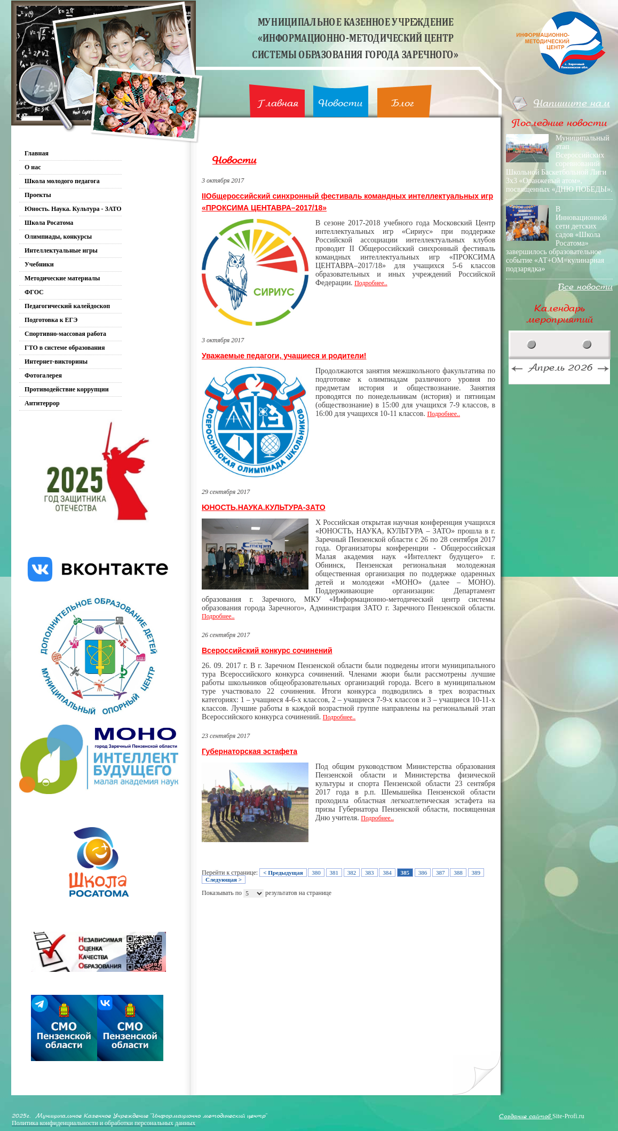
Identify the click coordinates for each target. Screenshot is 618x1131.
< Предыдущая (283, 872)
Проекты (38, 195)
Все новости (585, 287)
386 (422, 872)
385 (405, 872)
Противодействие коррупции (67, 389)
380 (316, 872)
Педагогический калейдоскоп (67, 306)
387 (440, 872)
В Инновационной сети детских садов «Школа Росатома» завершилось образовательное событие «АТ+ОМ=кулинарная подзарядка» (556, 239)
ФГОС (34, 292)
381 (334, 872)
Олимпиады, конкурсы (58, 236)
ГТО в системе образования (65, 347)
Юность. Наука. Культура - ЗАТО (73, 209)
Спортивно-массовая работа (65, 333)
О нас (33, 167)
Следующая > (223, 879)
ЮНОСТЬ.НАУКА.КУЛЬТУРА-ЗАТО (264, 507)
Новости (340, 103)
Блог (402, 103)
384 (387, 872)
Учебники (39, 264)
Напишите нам (572, 103)
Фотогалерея (43, 375)
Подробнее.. (370, 283)
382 (351, 872)
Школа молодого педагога (62, 181)
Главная (277, 103)
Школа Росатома (49, 222)
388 (458, 872)
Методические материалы (62, 278)
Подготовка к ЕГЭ (51, 320)
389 (476, 872)
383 (369, 872)
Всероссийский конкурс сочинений (267, 650)
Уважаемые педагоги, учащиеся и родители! (284, 355)
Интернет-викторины (56, 361)
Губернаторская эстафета (249, 751)
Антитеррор (42, 403)
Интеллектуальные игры (61, 250)
